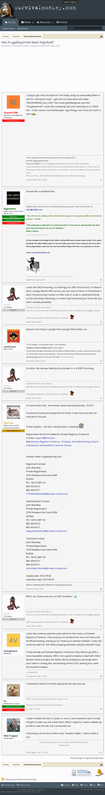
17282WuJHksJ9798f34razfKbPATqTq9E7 (20, 779)
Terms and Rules (87, 790)
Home (84, 785)
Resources (45, 22)
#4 (101, 361)
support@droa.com (45, 437)
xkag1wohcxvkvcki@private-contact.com (46, 531)
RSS (100, 785)
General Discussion (21, 46)
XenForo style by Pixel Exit (52, 792)
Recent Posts (23, 28)
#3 (101, 322)
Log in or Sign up (70, 2)
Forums (12, 22)
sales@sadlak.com (34, 209)
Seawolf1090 (44, 46)
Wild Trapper (11, 735)
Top (92, 785)
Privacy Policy (99, 790)
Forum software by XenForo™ (21, 792)
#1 (101, 180)
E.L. (5, 701)
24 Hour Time (23, 785)
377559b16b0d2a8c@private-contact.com (47, 493)
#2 (101, 280)
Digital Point (41, 790)
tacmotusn (10, 346)
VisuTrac (29, 589)
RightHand (30, 280)
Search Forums (8, 28)
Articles (63, 22)
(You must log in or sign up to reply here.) (87, 758)
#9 (101, 709)
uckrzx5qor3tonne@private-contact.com (46, 568)
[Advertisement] (52, 68)
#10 (100, 752)
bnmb (28, 322)
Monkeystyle (8, 785)
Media (27, 22)
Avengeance (10, 651)
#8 (101, 676)
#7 (101, 626)
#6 (101, 589)
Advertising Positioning (25, 790)
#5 (101, 398)
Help (75, 785)
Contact (65, 785)
